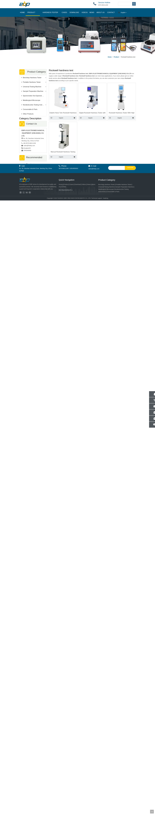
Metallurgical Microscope (31, 100)
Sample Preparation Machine (33, 91)
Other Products (28, 114)
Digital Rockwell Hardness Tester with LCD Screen (92, 113)
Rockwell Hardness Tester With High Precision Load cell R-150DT (121, 113)
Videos (84, 803)
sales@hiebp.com (29, 145)
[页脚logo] (26, 799)
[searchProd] (125, 4)
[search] (116, 787)
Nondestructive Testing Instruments (35, 105)
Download (78, 803)
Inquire (56, 118)
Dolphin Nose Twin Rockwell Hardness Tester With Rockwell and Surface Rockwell (63, 113)
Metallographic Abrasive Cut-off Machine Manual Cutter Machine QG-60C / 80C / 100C (33, 652)
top (152, 811)
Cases (71, 803)
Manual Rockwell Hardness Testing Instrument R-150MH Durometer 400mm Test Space (63, 152)
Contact (63, 805)
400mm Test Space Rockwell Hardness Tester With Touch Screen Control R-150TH (33, 313)
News (89, 803)
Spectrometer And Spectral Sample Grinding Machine (35, 96)
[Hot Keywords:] (134, 4)
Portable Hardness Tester (32, 82)
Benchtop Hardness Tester (32, 77)
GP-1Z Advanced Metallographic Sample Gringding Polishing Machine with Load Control (33, 685)
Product (66, 803)
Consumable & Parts (30, 109)
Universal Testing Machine (32, 87)
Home (60, 803)
